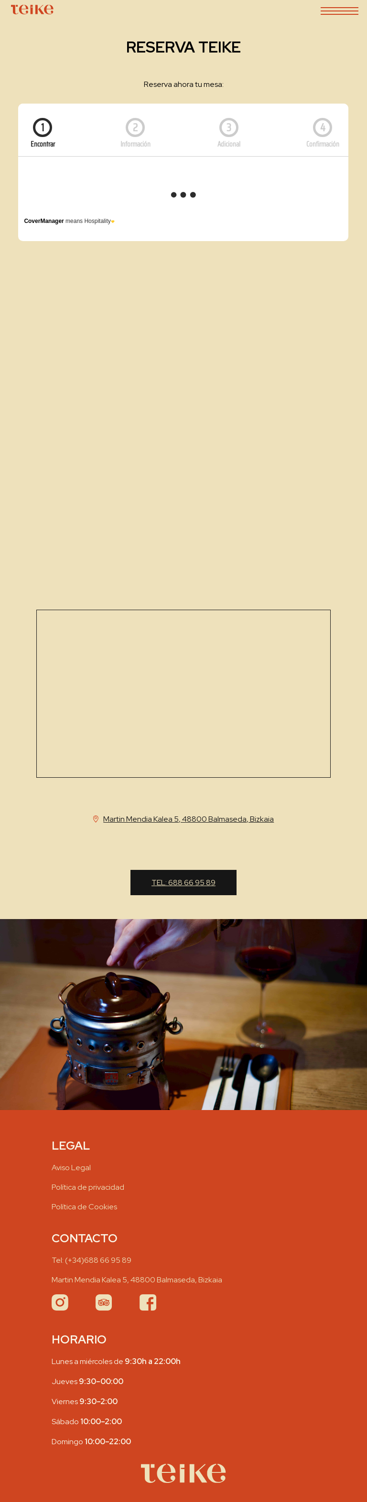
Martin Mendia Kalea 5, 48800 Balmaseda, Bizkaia (137, 1280)
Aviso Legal (71, 1168)
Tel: (183, 883)
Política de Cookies (84, 1207)
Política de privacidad (88, 1187)
